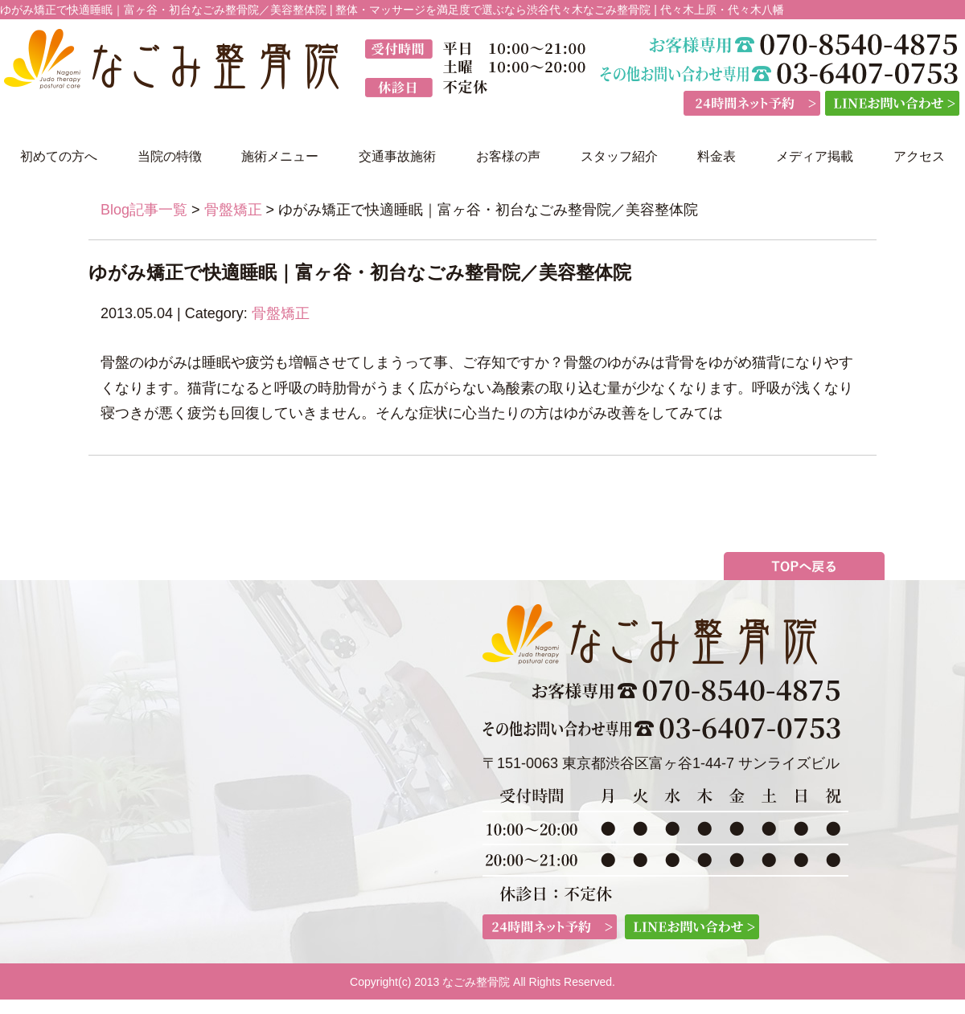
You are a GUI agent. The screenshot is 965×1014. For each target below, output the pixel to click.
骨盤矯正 (233, 210)
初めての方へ (58, 156)
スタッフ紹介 (619, 156)
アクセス (919, 156)
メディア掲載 (814, 156)
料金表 (716, 156)
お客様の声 (508, 156)
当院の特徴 (170, 156)
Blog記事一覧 (144, 210)
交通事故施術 (397, 156)
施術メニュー (279, 156)
